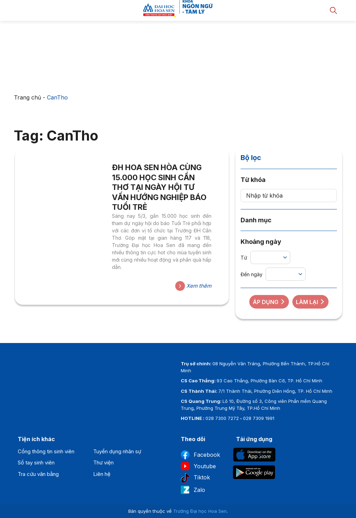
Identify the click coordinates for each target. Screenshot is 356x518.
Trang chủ (27, 97)
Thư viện (103, 462)
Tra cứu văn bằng (38, 474)
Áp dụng (269, 301)
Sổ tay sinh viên (36, 462)
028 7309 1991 (258, 418)
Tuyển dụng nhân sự (117, 451)
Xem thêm (193, 286)
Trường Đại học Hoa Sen (200, 511)
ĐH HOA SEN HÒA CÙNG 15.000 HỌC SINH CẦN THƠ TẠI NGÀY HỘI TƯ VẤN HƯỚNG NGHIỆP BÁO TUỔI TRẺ (159, 187)
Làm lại (310, 301)
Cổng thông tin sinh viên (46, 451)
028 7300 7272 (222, 418)
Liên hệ (102, 474)
